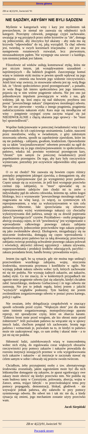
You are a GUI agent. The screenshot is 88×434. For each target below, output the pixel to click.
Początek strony (44, 430)
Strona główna (44, 3)
